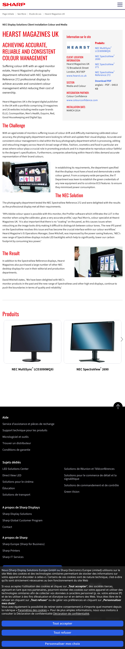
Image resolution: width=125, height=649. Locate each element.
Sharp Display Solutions (17, 514)
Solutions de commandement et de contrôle (91, 485)
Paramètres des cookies (32, 610)
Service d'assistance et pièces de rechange (28, 424)
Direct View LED (11, 475)
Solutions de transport (16, 495)
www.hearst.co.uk (77, 76)
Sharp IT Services (13, 557)
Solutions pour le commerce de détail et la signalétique (90, 477)
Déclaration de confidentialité (71, 613)
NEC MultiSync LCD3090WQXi (103, 49)
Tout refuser (62, 632)
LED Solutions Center (15, 469)
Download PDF (103, 81)
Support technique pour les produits (24, 430)
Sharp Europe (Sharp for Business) (23, 544)
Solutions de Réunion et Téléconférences (89, 469)
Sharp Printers (11, 551)
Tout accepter (62, 623)
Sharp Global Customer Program (22, 520)
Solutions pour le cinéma (17, 482)
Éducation (8, 488)
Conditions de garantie (16, 450)
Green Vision (71, 492)
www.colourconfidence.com (82, 100)
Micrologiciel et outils (15, 437)
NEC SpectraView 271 (104, 66)
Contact (7, 527)
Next (121, 342)
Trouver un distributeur (16, 443)
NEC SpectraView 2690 (104, 58)
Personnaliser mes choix (62, 644)
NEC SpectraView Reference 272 (104, 74)
